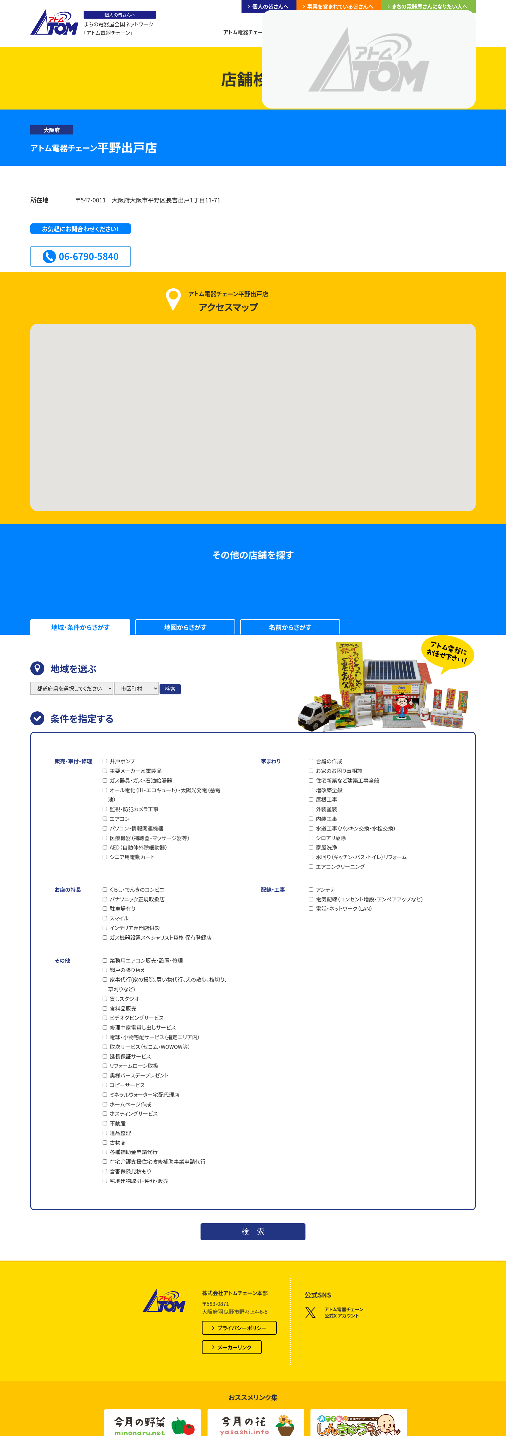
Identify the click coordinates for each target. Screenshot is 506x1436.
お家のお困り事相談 (339, 771)
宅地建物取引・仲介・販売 (139, 1181)
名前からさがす (290, 627)
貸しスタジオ (124, 999)
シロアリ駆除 (331, 838)
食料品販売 (123, 1008)
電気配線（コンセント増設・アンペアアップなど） (370, 899)
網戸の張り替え (127, 970)
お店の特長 (68, 889)
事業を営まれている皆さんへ (340, 6)
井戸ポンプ (122, 761)
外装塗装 (326, 809)
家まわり (270, 761)
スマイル (119, 918)
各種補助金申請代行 (134, 1152)
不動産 (118, 1123)
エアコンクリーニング (340, 866)
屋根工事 (326, 799)
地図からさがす (185, 627)
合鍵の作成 (329, 761)
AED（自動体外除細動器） (139, 847)
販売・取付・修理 (73, 761)
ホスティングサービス (134, 1113)
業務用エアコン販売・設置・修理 (146, 960)
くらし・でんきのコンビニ (137, 889)
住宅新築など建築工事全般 (347, 780)
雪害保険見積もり (130, 1171)
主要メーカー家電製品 (136, 771)
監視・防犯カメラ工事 (134, 809)
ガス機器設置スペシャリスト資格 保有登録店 (161, 937)
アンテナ (325, 889)
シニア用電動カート (132, 857)
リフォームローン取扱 (134, 1066)
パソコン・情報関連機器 (137, 828)
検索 (170, 689)
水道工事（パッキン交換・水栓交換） (356, 828)
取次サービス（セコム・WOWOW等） (150, 1047)
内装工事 (326, 819)
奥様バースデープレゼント (139, 1075)
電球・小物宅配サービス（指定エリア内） (155, 1037)
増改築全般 (329, 790)
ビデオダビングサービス (137, 1018)
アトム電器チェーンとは (250, 32)
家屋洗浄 (326, 847)
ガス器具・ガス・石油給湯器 (141, 780)
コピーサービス (127, 1085)
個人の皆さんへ (270, 6)
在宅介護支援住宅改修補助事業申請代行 (158, 1161)
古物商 (118, 1142)
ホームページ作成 (130, 1104)
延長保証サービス (130, 1056)
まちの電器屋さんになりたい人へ (430, 6)
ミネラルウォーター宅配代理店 (145, 1094)
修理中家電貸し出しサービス (143, 1027)
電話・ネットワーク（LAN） (344, 908)
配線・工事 (273, 889)
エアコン (120, 819)
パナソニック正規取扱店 (137, 899)
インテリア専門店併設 (135, 928)
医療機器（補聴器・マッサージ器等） (150, 838)
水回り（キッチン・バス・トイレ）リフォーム (361, 857)
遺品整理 (120, 1133)
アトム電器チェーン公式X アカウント (333, 1312)
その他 (62, 960)
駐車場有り (122, 908)
